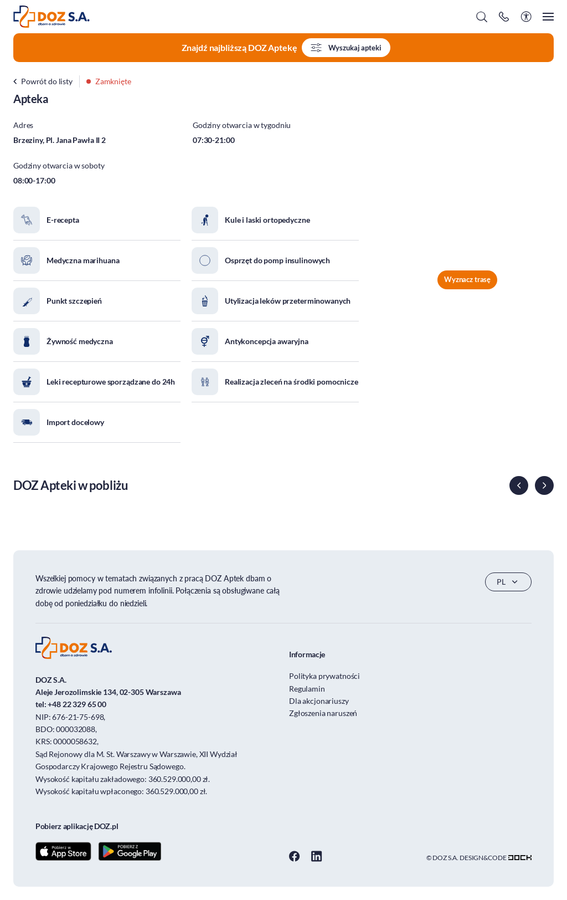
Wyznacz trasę (467, 279)
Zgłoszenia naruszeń (323, 713)
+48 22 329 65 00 (77, 704)
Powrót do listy (43, 81)
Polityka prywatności (324, 676)
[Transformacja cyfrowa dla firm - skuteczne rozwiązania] (520, 857)
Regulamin (307, 688)
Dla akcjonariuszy (319, 700)
